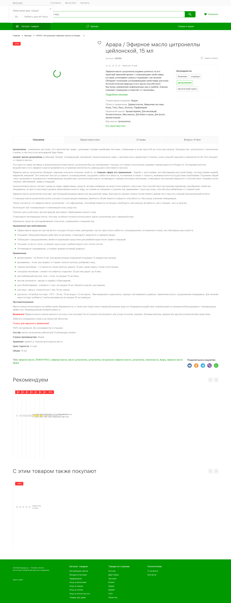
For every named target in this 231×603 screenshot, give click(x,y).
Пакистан (112, 597)
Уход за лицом (76, 586)
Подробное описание (117, 94)
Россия (111, 571)
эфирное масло (26, 360)
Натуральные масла (78, 571)
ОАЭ (110, 594)
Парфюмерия (75, 579)
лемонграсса (152, 360)
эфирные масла (59, 360)
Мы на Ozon (70, 3)
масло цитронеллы (77, 360)
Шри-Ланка (113, 575)
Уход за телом (76, 590)
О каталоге (55, 3)
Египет (111, 582)
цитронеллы (138, 360)
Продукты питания (78, 575)
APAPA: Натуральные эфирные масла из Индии (58, 35)
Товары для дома (77, 597)
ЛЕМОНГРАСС (43, 360)
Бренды (28, 35)
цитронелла (94, 360)
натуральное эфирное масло (116, 360)
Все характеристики (115, 126)
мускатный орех (187, 89)
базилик (182, 76)
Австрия (112, 579)
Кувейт (111, 590)
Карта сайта (18, 580)
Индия (111, 586)
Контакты (85, 3)
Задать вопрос (211, 58)
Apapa (163, 360)
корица (195, 76)
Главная (16, 35)
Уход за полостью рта (79, 594)
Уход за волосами (77, 582)
